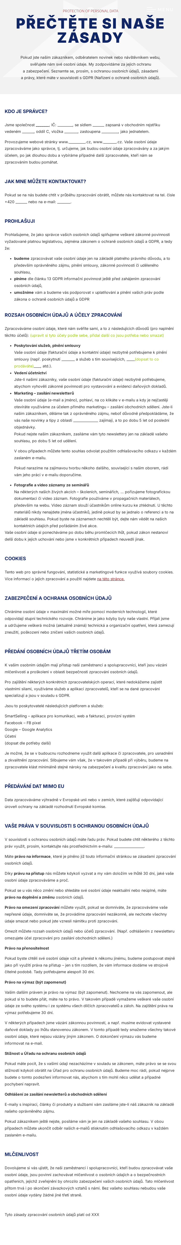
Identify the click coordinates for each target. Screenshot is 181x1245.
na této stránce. (111, 578)
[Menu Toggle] (160, 9)
